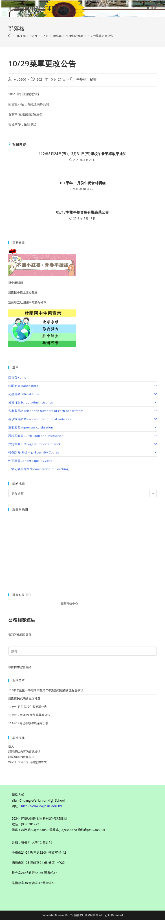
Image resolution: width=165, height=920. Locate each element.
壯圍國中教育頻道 (20, 667)
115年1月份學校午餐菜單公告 (27, 707)
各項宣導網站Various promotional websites (82, 419)
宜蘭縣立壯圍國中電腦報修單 (27, 302)
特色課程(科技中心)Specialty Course (82, 452)
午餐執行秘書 (86, 79)
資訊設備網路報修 (20, 635)
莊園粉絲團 (20, 509)
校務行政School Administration (82, 402)
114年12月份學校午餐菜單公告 (28, 723)
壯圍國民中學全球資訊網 (38, 8)
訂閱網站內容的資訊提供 (24, 751)
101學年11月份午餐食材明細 (82, 182)
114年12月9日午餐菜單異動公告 (29, 715)
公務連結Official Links (82, 394)
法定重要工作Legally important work (82, 444)
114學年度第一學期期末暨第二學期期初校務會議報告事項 (45, 690)
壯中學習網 (15, 283)
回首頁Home (17, 377)
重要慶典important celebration (82, 427)
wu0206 (20, 79)
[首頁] (9, 36)
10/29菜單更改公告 (100, 36)
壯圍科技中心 (72, 603)
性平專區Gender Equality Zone (30, 461)
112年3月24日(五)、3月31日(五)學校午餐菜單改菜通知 (82, 153)
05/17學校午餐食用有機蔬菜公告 (82, 212)
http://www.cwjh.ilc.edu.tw (41, 806)
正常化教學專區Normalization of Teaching (38, 469)
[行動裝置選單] (152, 8)
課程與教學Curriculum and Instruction (82, 436)
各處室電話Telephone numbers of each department (82, 411)
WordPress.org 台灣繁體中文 (27, 762)
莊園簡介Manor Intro (82, 386)
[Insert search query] (82, 651)
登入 (11, 746)
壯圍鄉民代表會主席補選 (24, 698)
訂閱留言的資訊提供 (21, 757)
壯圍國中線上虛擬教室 (22, 292)
